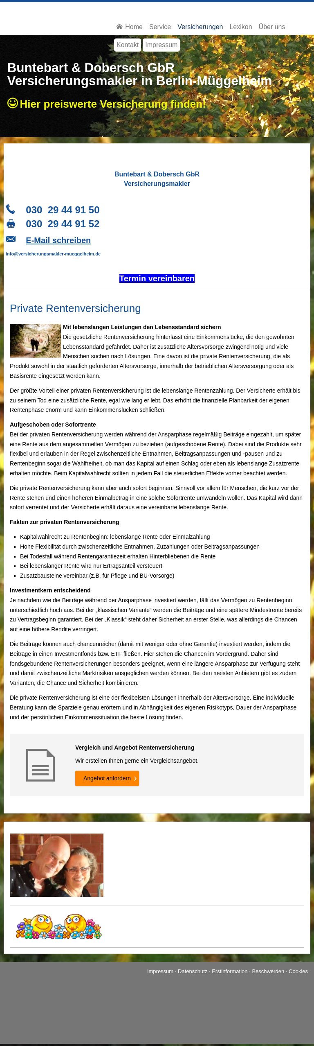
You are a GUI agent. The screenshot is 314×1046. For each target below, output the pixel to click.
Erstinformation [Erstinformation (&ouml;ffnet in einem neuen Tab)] (229, 971)
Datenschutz (192, 971)
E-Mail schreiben (58, 240)
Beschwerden (268, 971)
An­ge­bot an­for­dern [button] (107, 778)
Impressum (160, 971)
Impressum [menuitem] (161, 44)
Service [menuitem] (160, 26)
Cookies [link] (298, 971)
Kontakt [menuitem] (128, 44)
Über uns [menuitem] (272, 26)
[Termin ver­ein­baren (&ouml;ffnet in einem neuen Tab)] (157, 279)
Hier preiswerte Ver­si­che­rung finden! (116, 104)
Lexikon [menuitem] (240, 26)
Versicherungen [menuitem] (200, 26)
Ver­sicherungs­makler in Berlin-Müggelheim (139, 80)
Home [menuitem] (130, 26)
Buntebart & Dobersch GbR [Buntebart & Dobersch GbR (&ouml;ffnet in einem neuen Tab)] (91, 67)
